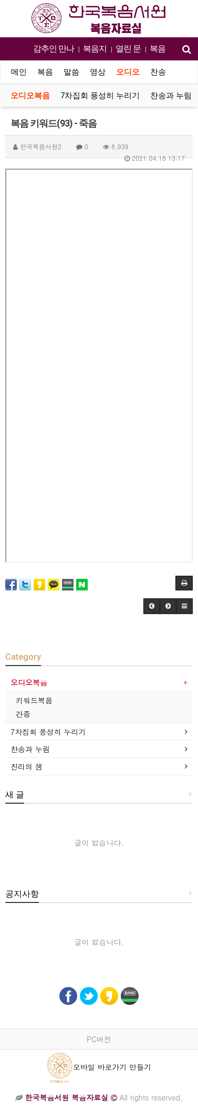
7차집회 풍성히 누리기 (100, 95)
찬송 (158, 72)
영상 (98, 72)
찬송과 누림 (171, 95)
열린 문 (128, 49)
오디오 (128, 72)
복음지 (95, 49)
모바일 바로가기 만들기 (99, 1067)
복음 (157, 49)
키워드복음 (34, 700)
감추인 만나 (53, 49)
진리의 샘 (27, 766)
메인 (19, 72)
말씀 (71, 72)
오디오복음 (30, 95)
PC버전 (99, 1039)
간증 (23, 714)
